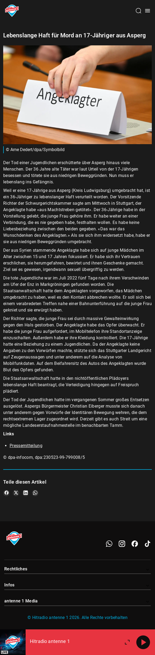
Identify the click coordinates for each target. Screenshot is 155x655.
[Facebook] (135, 543)
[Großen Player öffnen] (127, 642)
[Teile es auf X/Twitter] (16, 493)
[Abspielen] (143, 642)
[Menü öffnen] (147, 10)
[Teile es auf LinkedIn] (25, 493)
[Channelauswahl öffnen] (138, 10)
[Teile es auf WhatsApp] (35, 493)
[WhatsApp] (109, 543)
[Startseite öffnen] (12, 10)
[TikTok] (147, 543)
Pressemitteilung (26, 445)
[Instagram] (122, 543)
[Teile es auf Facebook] (6, 493)
